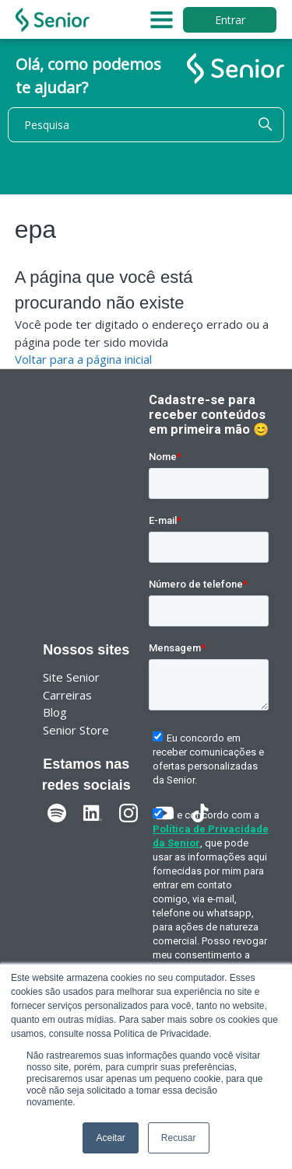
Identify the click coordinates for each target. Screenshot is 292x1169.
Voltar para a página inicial (83, 359)
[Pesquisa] (146, 124)
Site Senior (71, 677)
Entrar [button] (230, 19)
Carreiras (67, 695)
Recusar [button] (178, 1137)
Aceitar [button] (110, 1137)
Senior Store (76, 730)
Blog (55, 712)
